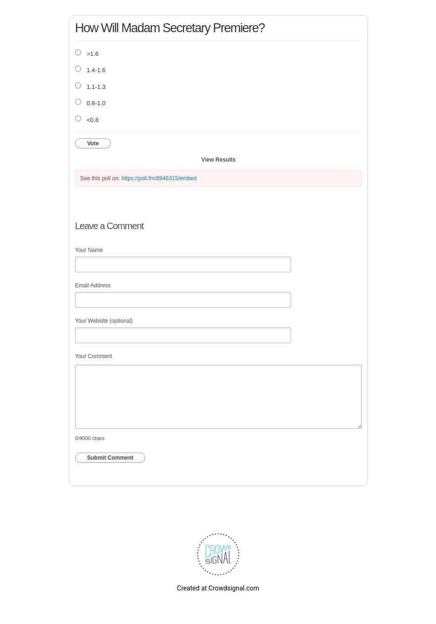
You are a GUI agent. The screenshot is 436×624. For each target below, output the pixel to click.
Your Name (89, 250)
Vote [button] (93, 143)
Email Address (93, 285)
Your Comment (93, 356)
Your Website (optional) (104, 321)
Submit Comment (110, 457)
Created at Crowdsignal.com (218, 588)
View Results (218, 159)
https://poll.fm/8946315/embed (159, 178)
